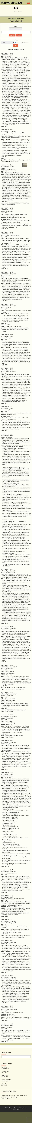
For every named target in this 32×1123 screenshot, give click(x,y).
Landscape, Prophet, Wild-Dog (9, 1097)
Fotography (16, 1109)
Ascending (18, 42)
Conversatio (5, 1067)
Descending (26, 42)
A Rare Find (4, 1084)
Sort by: (16, 40)
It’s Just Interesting (6, 1079)
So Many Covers (5, 1071)
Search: (15, 26)
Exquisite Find (5, 1075)
